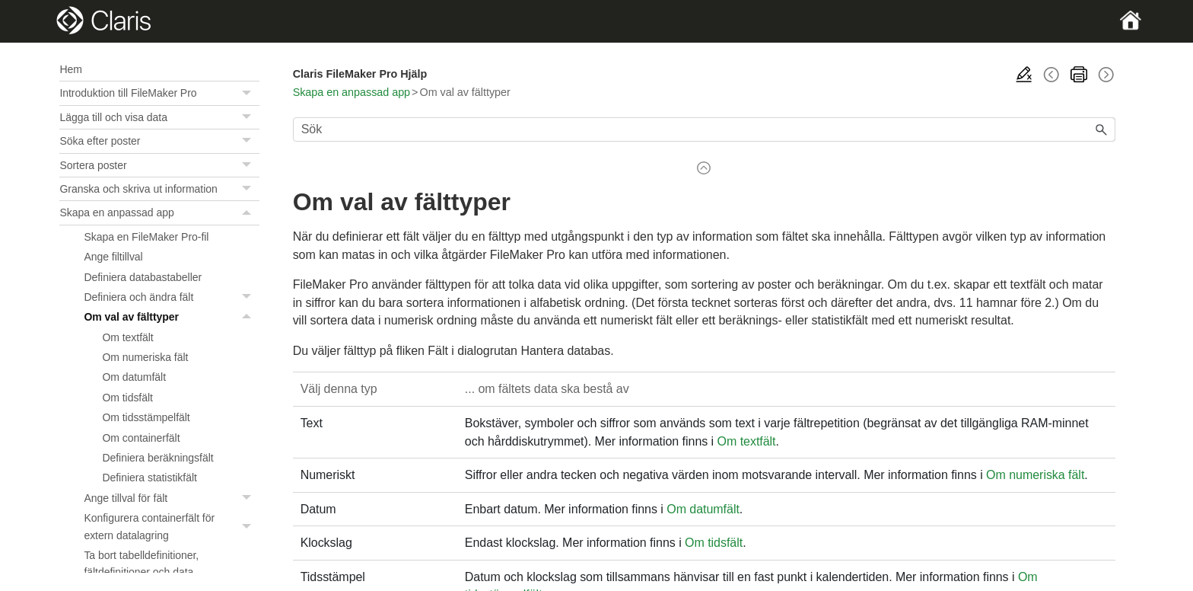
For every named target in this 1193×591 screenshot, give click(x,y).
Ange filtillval (113, 257)
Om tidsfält (127, 397)
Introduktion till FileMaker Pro (159, 92)
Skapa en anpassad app (159, 212)
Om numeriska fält (145, 357)
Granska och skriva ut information (159, 188)
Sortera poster (159, 165)
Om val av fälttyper (171, 316)
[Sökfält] (704, 129)
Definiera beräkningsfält (157, 458)
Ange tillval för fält (171, 498)
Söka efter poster (159, 140)
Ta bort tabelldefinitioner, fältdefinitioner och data (141, 563)
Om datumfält (134, 377)
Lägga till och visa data (159, 117)
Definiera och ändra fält (171, 297)
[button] (248, 92)
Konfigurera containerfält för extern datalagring (171, 527)
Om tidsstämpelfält (145, 417)
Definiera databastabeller (143, 277)
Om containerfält (141, 438)
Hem (70, 69)
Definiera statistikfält (149, 477)
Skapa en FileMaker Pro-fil (146, 237)
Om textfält (127, 337)
